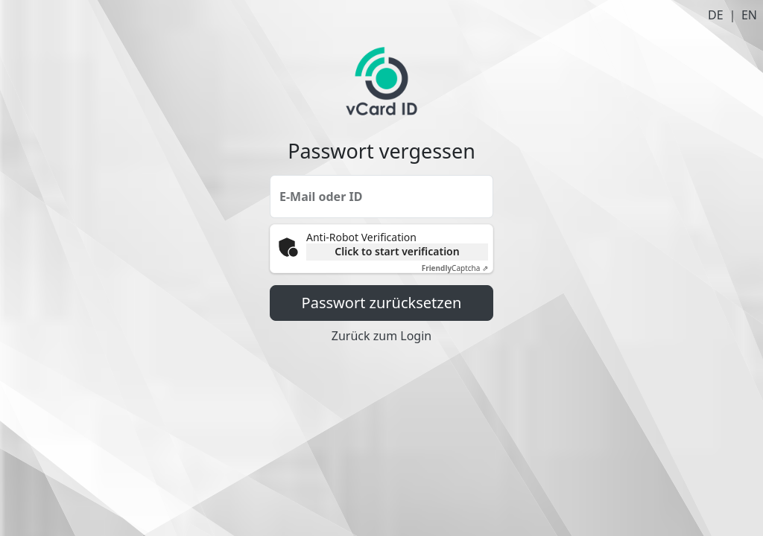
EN (749, 15)
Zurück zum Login (381, 336)
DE (716, 15)
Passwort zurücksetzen (382, 303)
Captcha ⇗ (455, 268)
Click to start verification (397, 251)
